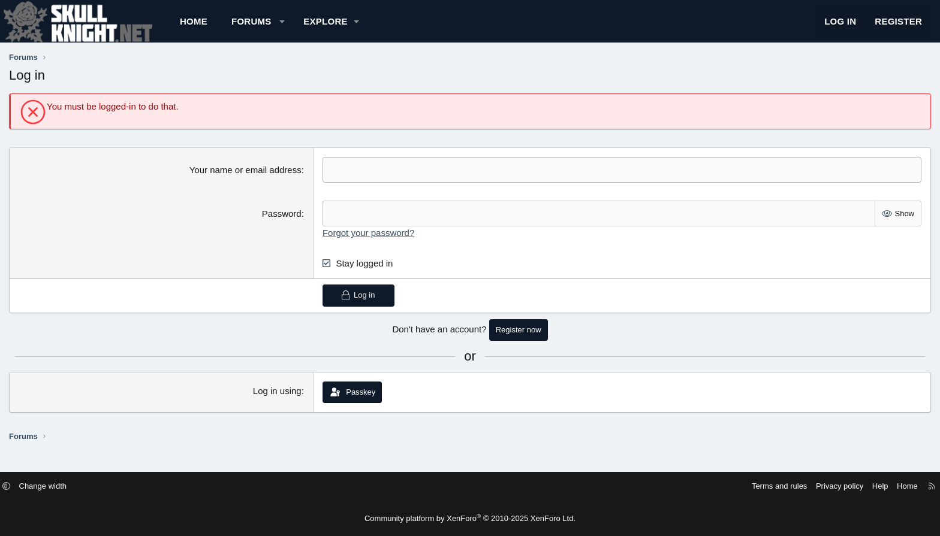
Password (309, 225)
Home (274, 27)
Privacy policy (747, 486)
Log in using (304, 403)
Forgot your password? (395, 245)
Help (788, 486)
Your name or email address (272, 182)
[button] (362, 27)
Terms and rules (687, 486)
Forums (332, 27)
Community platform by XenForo (470, 518)
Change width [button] (135, 486)
